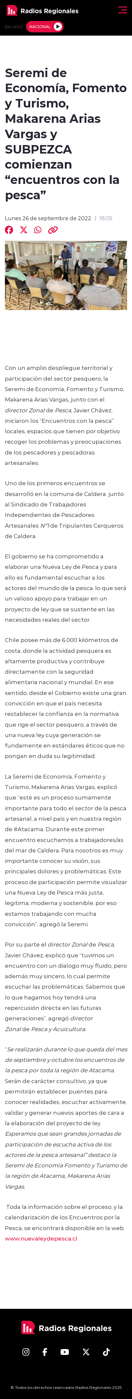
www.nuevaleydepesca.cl (41, 1238)
